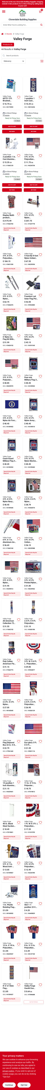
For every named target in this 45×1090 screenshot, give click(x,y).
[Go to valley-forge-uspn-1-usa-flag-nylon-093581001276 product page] (11, 578)
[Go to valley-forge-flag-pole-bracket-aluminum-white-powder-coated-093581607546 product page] (11, 781)
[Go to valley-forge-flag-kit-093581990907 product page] (33, 497)
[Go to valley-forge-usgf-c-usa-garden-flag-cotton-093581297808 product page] (33, 781)
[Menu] (3, 11)
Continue (9, 1085)
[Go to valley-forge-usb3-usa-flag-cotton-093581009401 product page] (33, 538)
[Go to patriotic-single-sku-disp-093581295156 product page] (11, 659)
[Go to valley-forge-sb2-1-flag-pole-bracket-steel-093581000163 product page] (33, 903)
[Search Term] (22, 25)
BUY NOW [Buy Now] (12, 131)
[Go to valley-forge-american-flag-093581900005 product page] (33, 984)
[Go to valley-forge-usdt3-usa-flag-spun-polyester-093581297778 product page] (11, 375)
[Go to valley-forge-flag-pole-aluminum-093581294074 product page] (11, 619)
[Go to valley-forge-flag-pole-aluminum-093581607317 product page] (11, 105)
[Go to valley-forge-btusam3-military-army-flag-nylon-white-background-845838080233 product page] (33, 416)
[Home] (2, 34)
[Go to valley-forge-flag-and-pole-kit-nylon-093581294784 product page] (11, 335)
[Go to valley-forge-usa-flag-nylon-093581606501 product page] (11, 700)
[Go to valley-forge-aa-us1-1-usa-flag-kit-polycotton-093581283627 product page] (33, 862)
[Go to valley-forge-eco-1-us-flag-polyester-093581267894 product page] (33, 741)
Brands (9, 34)
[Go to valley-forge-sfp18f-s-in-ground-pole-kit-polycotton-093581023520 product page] (11, 254)
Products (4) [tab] (7, 45)
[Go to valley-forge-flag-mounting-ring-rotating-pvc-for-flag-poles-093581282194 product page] (11, 903)
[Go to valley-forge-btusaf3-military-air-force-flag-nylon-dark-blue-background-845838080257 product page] (11, 416)
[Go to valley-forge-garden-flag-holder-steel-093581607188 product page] (11, 822)
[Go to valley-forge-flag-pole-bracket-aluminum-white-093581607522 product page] (11, 164)
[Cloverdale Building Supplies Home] (22, 13)
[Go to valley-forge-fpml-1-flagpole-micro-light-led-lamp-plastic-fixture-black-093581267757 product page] (33, 294)
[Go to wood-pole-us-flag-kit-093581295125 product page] (33, 619)
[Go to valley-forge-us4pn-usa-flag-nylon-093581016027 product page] (33, 335)
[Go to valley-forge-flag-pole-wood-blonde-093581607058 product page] (11, 862)
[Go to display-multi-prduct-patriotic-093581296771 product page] (11, 213)
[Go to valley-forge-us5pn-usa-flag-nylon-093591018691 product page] (33, 254)
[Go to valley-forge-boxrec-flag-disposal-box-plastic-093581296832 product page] (11, 741)
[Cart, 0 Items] (40, 11)
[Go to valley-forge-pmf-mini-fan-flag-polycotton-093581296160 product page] (33, 822)
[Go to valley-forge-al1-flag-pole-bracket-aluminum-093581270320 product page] (33, 105)
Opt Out (24, 1085)
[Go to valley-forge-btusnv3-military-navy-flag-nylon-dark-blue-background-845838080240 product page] (11, 497)
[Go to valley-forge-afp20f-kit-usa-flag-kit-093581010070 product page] (33, 213)
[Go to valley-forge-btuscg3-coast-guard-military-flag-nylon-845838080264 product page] (11, 457)
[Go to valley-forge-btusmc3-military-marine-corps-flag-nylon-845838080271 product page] (33, 457)
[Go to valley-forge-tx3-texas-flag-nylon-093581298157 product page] (33, 578)
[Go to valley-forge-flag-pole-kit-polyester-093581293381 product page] (33, 700)
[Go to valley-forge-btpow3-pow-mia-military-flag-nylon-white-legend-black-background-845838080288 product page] (33, 375)
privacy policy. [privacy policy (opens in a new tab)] (9, 1071)
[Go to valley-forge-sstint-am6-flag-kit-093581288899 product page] (11, 294)
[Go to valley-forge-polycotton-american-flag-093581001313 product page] (33, 164)
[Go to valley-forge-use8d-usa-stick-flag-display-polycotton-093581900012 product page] (33, 943)
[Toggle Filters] (42, 61)
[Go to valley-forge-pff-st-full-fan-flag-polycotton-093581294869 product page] (33, 659)
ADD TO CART (12, 126)
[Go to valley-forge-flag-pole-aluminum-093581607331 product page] (11, 538)
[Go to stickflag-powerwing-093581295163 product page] (11, 984)
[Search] (41, 25)
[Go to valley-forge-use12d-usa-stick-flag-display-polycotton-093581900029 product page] (11, 943)
